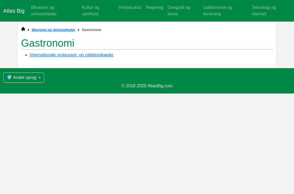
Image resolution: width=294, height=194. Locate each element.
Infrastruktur (130, 7)
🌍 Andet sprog (22, 77)
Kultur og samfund (90, 10)
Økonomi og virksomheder (44, 10)
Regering (154, 7)
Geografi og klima (179, 10)
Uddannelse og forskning (217, 10)
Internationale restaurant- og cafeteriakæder (72, 55)
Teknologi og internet (264, 10)
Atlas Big (13, 11)
